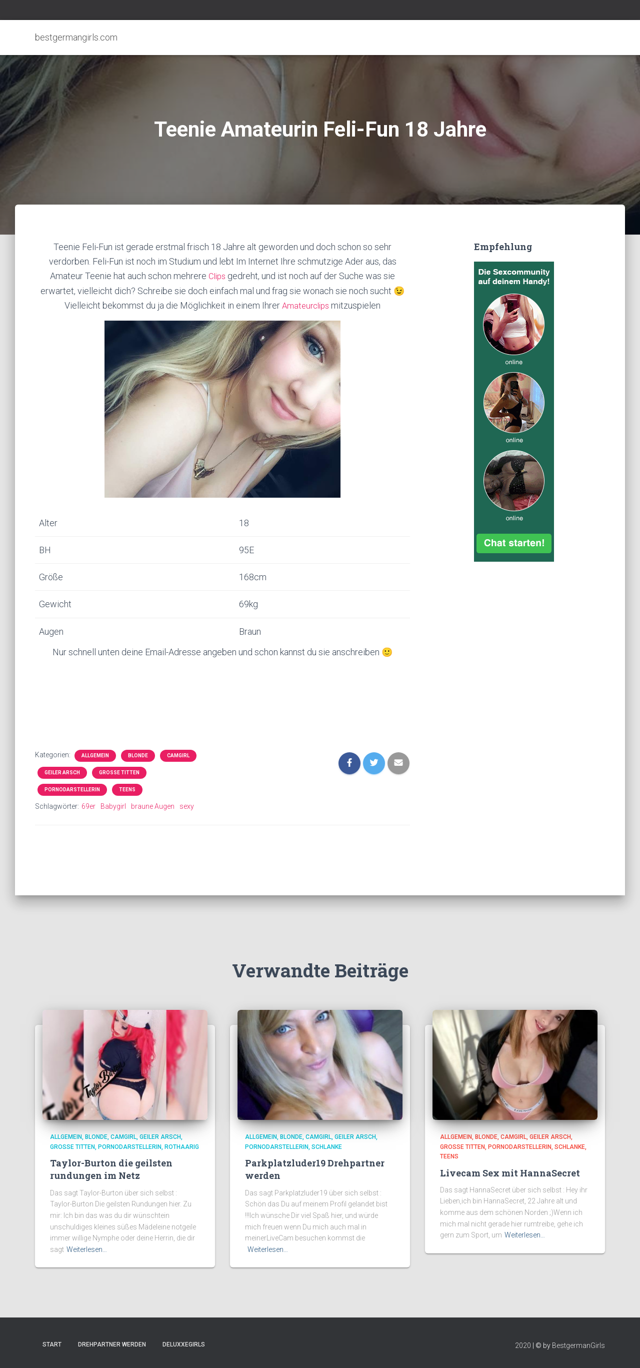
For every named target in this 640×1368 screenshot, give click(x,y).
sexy (187, 806)
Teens (127, 789)
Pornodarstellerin (72, 789)
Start (52, 1344)
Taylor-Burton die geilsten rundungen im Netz (111, 1169)
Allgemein (95, 755)
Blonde (138, 755)
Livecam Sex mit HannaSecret (510, 1173)
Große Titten (119, 772)
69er (89, 806)
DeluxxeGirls (183, 1344)
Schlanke (327, 1146)
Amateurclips (306, 305)
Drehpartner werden (112, 1344)
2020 (523, 1345)
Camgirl (178, 755)
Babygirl (113, 806)
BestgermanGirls (578, 1345)
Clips (217, 276)
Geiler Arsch (62, 772)
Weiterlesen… (86, 1249)
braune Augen (152, 806)
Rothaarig (181, 1146)
